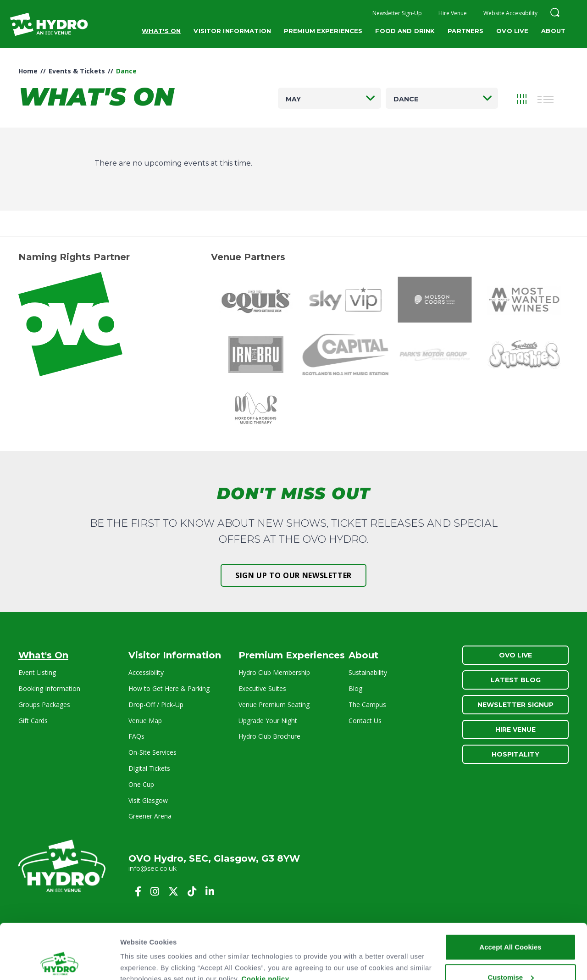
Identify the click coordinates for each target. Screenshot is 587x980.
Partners (465, 30)
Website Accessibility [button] (510, 13)
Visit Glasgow (148, 800)
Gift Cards (33, 720)
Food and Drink (405, 30)
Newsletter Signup (515, 705)
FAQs (136, 736)
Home (28, 71)
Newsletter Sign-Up (397, 13)
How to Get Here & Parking (169, 688)
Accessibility (146, 672)
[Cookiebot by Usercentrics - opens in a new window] (59, 962)
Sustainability (368, 672)
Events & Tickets (77, 71)
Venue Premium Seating (274, 704)
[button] (555, 13)
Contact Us (365, 720)
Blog (355, 688)
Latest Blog (516, 680)
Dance (405, 99)
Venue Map (145, 720)
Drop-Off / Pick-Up (155, 704)
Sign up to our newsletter (293, 575)
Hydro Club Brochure (269, 736)
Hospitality (515, 754)
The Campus (367, 704)
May (293, 99)
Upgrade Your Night (267, 720)
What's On (161, 30)
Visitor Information (232, 30)
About (553, 30)
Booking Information (49, 688)
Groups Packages (44, 704)
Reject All (510, 955)
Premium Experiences (323, 30)
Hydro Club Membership (274, 672)
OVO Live (512, 30)
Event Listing (37, 672)
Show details (141, 953)
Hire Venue (452, 13)
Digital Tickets (149, 768)
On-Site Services (152, 752)
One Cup (141, 784)
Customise (510, 926)
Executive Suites (262, 688)
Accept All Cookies (510, 895)
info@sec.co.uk (152, 868)
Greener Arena (150, 816)
